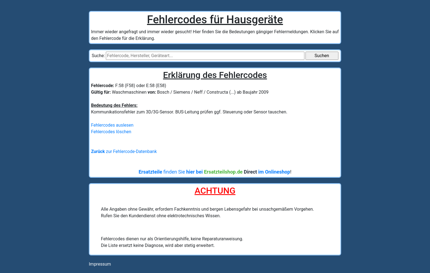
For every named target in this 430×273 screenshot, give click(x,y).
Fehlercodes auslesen (112, 125)
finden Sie (214, 172)
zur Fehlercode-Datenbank (124, 151)
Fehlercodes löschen (111, 131)
